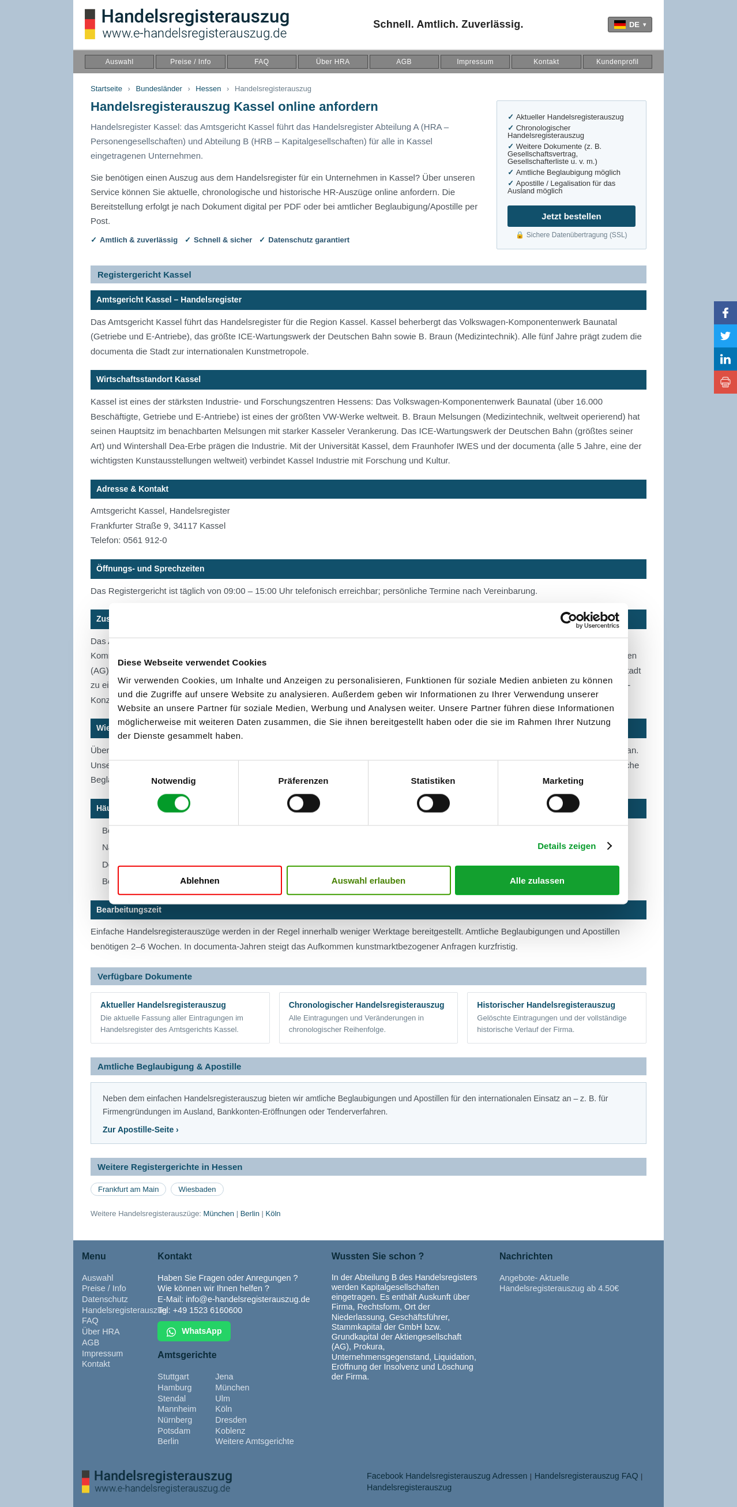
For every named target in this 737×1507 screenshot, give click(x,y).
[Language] (630, 24)
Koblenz (230, 1430)
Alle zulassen (537, 880)
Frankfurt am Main (128, 1189)
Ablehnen (199, 880)
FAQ (261, 62)
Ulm (222, 1398)
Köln (273, 1213)
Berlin (250, 1213)
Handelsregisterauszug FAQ (586, 1475)
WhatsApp (194, 1331)
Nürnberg (174, 1419)
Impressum (475, 62)
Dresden (230, 1419)
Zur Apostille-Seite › (141, 1129)
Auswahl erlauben (368, 880)
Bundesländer (159, 88)
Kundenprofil (617, 62)
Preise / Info (190, 62)
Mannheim (176, 1408)
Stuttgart (173, 1376)
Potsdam (173, 1430)
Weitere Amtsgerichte (254, 1441)
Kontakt (546, 62)
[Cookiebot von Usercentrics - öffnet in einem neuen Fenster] (568, 620)
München (219, 1213)
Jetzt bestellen (571, 216)
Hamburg (174, 1387)
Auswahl (120, 62)
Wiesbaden (197, 1189)
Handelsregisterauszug (124, 1310)
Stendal (171, 1398)
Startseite (106, 88)
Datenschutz (105, 1299)
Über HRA (333, 62)
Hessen (208, 88)
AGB (404, 62)
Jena (224, 1376)
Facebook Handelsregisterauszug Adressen (447, 1475)
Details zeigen (566, 845)
